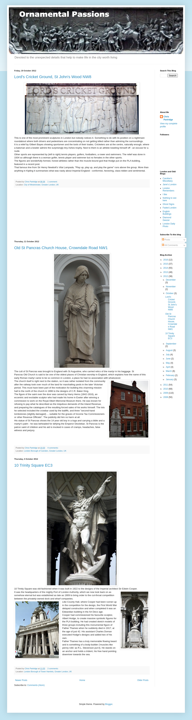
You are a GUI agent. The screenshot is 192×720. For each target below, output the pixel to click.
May (168, 363)
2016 (166, 260)
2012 (166, 276)
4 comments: (53, 448)
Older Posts (142, 680)
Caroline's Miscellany (168, 179)
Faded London (169, 208)
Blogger (108, 704)
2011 (166, 385)
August (169, 350)
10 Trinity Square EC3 (33, 465)
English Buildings (167, 212)
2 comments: (53, 668)
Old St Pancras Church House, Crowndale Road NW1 (61, 248)
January (170, 379)
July (168, 354)
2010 (166, 389)
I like (165, 194)
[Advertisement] (81, 214)
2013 (166, 272)
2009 (166, 393)
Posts (166, 239)
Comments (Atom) (35, 685)
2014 (166, 268)
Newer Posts (21, 680)
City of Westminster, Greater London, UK (41, 185)
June (168, 358)
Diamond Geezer (167, 218)
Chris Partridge (168, 118)
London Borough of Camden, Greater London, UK (45, 451)
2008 (166, 397)
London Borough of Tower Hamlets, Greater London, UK (48, 671)
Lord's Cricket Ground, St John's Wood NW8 (52, 77)
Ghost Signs (168, 204)
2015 (166, 264)
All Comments (170, 245)
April (168, 367)
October (170, 293)
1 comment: (52, 182)
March (169, 371)
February (170, 375)
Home (82, 680)
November (171, 286)
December (171, 280)
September (171, 344)
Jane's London (170, 184)
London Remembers (168, 189)
